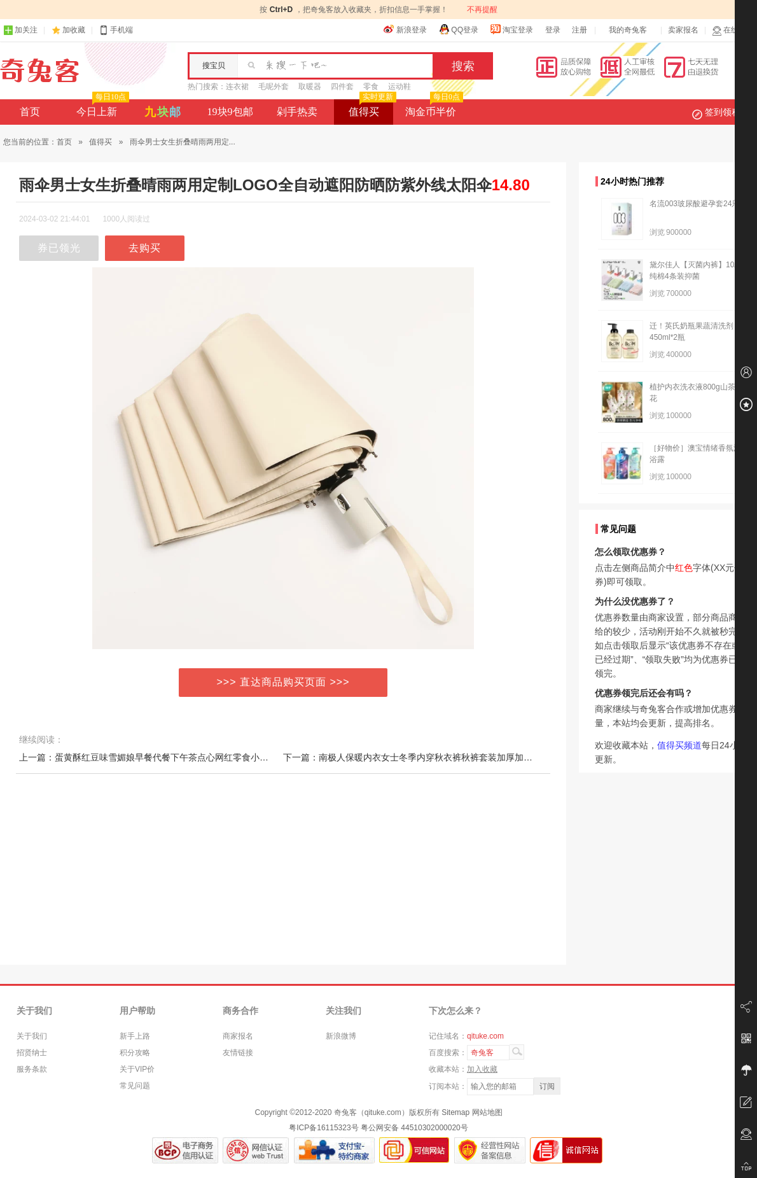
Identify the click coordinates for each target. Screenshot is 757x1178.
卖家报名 (683, 29)
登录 (552, 29)
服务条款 (32, 1069)
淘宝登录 (511, 29)
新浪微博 (341, 1036)
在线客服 (733, 30)
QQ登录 (458, 29)
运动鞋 (399, 86)
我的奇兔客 (628, 29)
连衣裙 (237, 86)
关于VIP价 (137, 1069)
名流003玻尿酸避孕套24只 (694, 203)
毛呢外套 (273, 86)
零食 (370, 86)
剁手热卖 (297, 111)
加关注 (20, 30)
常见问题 (135, 1085)
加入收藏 (482, 1069)
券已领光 (59, 247)
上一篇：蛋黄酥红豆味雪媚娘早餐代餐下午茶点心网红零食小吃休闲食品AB (167, 757)
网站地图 (487, 1112)
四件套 (342, 86)
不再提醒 (482, 9)
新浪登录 (405, 29)
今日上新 (101, 108)
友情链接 (238, 1052)
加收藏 (73, 29)
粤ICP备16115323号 (323, 1127)
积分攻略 (135, 1052)
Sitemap (455, 1112)
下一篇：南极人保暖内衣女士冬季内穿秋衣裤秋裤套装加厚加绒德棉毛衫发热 (434, 757)
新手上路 (135, 1036)
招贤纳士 (32, 1052)
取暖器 (309, 86)
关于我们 (32, 1036)
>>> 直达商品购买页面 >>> (283, 682)
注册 (579, 29)
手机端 (116, 30)
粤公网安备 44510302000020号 (414, 1127)
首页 (30, 111)
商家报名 (238, 1036)
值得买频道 (679, 745)
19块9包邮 (230, 111)
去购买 (144, 247)
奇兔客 (40, 70)
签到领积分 (722, 112)
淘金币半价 (433, 108)
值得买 (371, 108)
